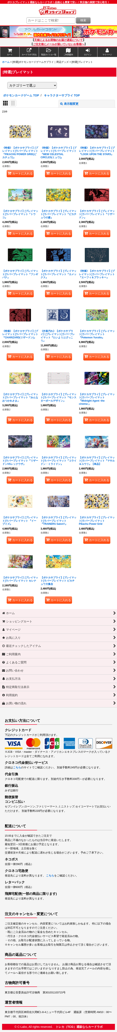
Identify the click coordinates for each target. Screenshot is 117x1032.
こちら (17, 767)
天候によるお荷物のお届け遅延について (58, 40)
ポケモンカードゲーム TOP (21, 95)
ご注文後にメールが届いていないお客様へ (58, 44)
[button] (48, 52)
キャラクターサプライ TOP (62, 95)
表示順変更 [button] (69, 103)
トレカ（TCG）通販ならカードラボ (79, 1026)
